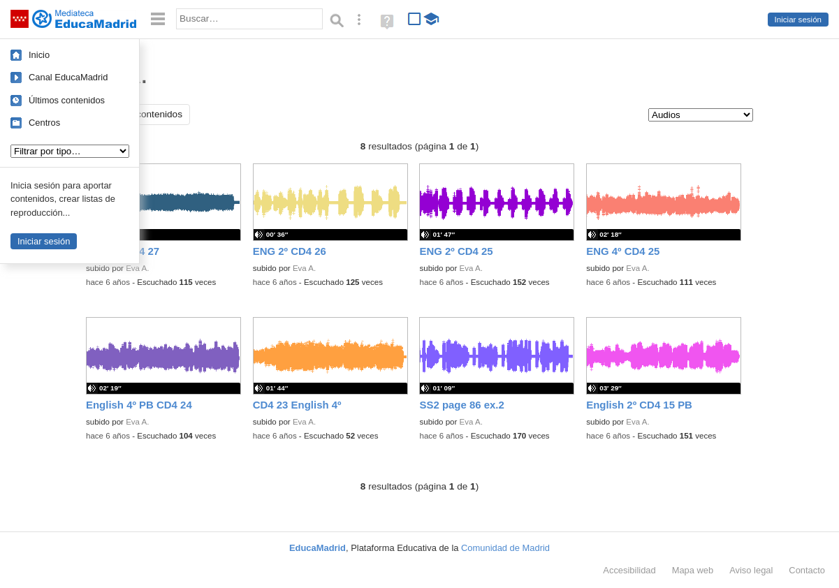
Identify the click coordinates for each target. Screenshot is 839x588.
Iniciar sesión (798, 19)
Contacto (807, 570)
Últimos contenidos (67, 100)
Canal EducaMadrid (68, 77)
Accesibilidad (629, 570)
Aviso (751, 570)
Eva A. (137, 268)
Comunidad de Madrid (505, 548)
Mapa (693, 570)
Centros (44, 122)
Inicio (39, 55)
